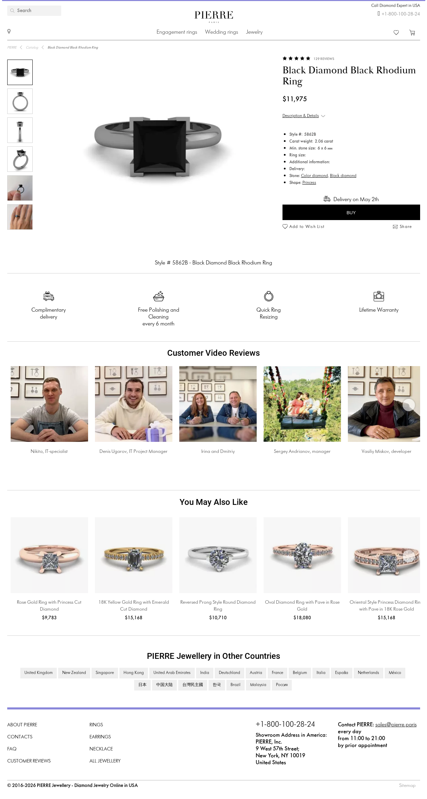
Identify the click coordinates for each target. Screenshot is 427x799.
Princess (309, 183)
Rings (96, 725)
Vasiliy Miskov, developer (387, 451)
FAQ (12, 749)
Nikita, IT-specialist (49, 451)
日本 (142, 685)
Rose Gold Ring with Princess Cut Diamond (49, 606)
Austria (256, 673)
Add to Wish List (307, 227)
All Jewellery (104, 761)
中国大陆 (164, 685)
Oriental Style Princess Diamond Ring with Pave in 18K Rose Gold (386, 606)
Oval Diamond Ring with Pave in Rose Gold (302, 606)
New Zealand (74, 673)
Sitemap (407, 786)
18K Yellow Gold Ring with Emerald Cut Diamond (133, 606)
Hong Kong (134, 673)
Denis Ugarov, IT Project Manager (133, 451)
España (341, 673)
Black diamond (343, 176)
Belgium (300, 673)
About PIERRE (22, 725)
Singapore (105, 673)
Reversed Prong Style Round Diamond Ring (218, 606)
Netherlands (368, 673)
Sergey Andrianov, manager (302, 451)
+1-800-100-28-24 (401, 14)
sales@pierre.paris (396, 724)
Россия (282, 685)
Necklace (101, 749)
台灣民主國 (192, 685)
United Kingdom (38, 673)
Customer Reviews (29, 761)
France (277, 673)
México (395, 673)
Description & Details (300, 116)
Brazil (236, 685)
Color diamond (314, 176)
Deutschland (229, 673)
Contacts (19, 737)
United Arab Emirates (172, 673)
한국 (217, 685)
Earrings (100, 737)
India (204, 673)
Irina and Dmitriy (218, 451)
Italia (321, 673)
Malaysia (258, 685)
